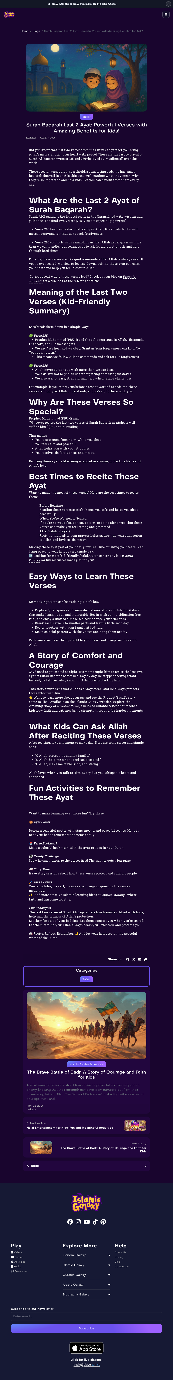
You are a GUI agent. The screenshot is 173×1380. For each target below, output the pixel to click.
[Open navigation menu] (166, 14)
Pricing (119, 1257)
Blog (117, 1261)
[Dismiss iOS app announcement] (168, 4)
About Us (120, 1252)
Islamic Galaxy (86, 1265)
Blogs (36, 31)
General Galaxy (86, 1255)
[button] (145, 959)
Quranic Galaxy (86, 1275)
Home (25, 31)
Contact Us (122, 1266)
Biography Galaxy (86, 1294)
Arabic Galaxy (86, 1284)
